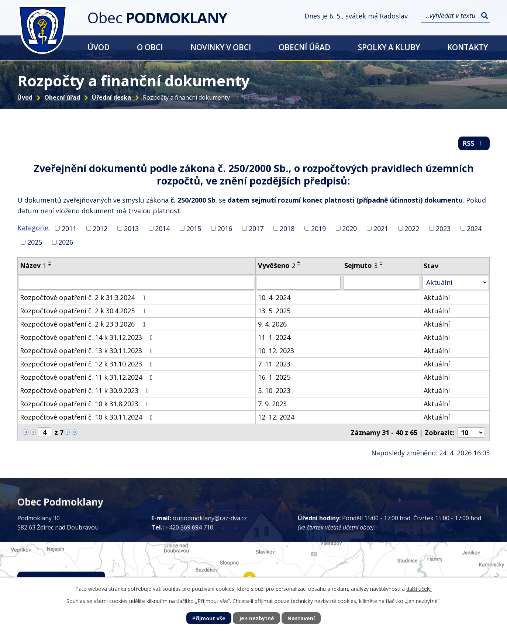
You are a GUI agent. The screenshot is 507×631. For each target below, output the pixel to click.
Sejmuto (360, 265)
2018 (287, 228)
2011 (69, 228)
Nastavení (301, 618)
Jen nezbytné (256, 618)
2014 (162, 228)
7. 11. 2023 (274, 363)
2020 (349, 228)
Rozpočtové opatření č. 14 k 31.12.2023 (88, 337)
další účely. (419, 588)
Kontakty (467, 47)
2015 (193, 228)
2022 (411, 228)
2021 (380, 228)
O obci (150, 47)
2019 (318, 228)
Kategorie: (33, 227)
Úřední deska (111, 97)
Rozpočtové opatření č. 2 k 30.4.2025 (84, 310)
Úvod (98, 47)
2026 (65, 242)
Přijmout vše (208, 618)
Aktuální (437, 297)
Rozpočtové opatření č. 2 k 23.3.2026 (84, 324)
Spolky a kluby (389, 47)
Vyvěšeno (276, 265)
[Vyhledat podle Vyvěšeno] (299, 283)
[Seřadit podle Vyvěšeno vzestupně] (299, 262)
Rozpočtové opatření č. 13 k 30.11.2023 (88, 350)
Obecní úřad (304, 47)
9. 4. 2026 (272, 324)
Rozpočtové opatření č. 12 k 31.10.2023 (88, 363)
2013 (131, 228)
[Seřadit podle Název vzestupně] (50, 262)
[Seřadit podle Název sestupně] (50, 264)
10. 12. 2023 (276, 350)
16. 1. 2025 (274, 377)
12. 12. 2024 (276, 417)
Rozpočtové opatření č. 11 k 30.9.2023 (86, 390)
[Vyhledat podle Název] (136, 283)
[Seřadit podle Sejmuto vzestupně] (381, 262)
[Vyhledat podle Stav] (455, 282)
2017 (256, 228)
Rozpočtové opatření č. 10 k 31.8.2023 (86, 403)
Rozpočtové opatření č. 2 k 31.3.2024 (84, 297)
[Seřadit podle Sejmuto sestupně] (381, 264)
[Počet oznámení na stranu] (471, 432)
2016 (224, 228)
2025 (34, 242)
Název (33, 265)
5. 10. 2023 (274, 390)
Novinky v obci (220, 47)
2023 (443, 228)
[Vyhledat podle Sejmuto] (381, 283)
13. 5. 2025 (274, 310)
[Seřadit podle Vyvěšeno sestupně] (299, 264)
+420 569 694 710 (189, 527)
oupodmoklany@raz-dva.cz (210, 518)
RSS (474, 143)
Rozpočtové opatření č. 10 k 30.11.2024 (88, 417)
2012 (100, 228)
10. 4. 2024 (274, 297)
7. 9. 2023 (272, 403)
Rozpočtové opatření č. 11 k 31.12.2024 (88, 377)
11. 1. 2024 (274, 337)
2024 (474, 228)
